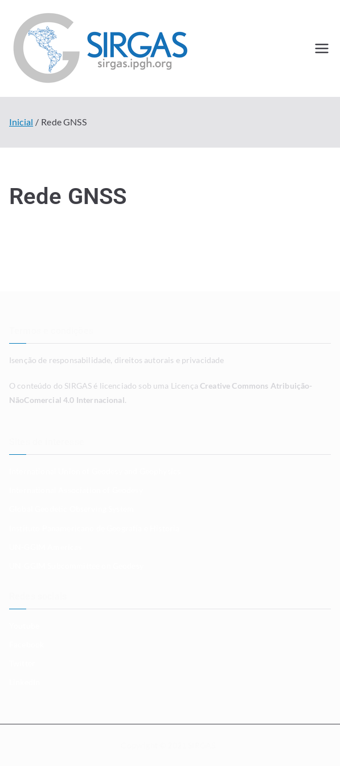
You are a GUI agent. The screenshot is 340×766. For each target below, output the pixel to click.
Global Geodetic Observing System (71, 509)
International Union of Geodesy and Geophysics (95, 471)
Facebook (26, 644)
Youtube (24, 625)
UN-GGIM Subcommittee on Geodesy (76, 566)
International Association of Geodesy (76, 490)
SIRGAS (201, 745)
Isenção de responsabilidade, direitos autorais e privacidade (116, 360)
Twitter (22, 663)
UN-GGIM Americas (45, 547)
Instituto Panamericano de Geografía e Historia (94, 528)
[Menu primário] (322, 48)
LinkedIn (24, 682)
